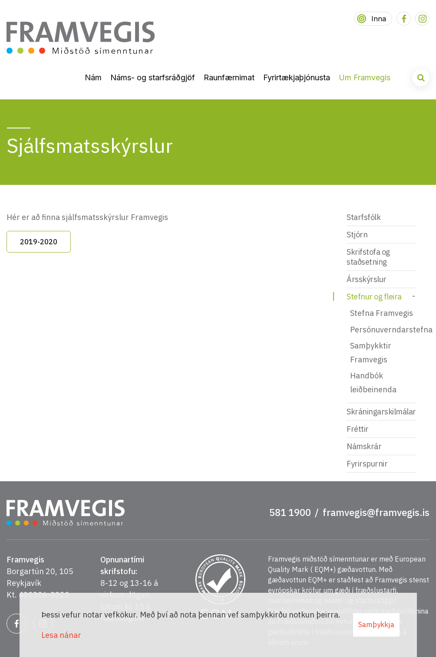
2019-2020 (38, 241)
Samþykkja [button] (376, 624)
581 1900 (290, 512)
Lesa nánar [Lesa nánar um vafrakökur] (61, 635)
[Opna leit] (420, 77)
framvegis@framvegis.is (376, 512)
